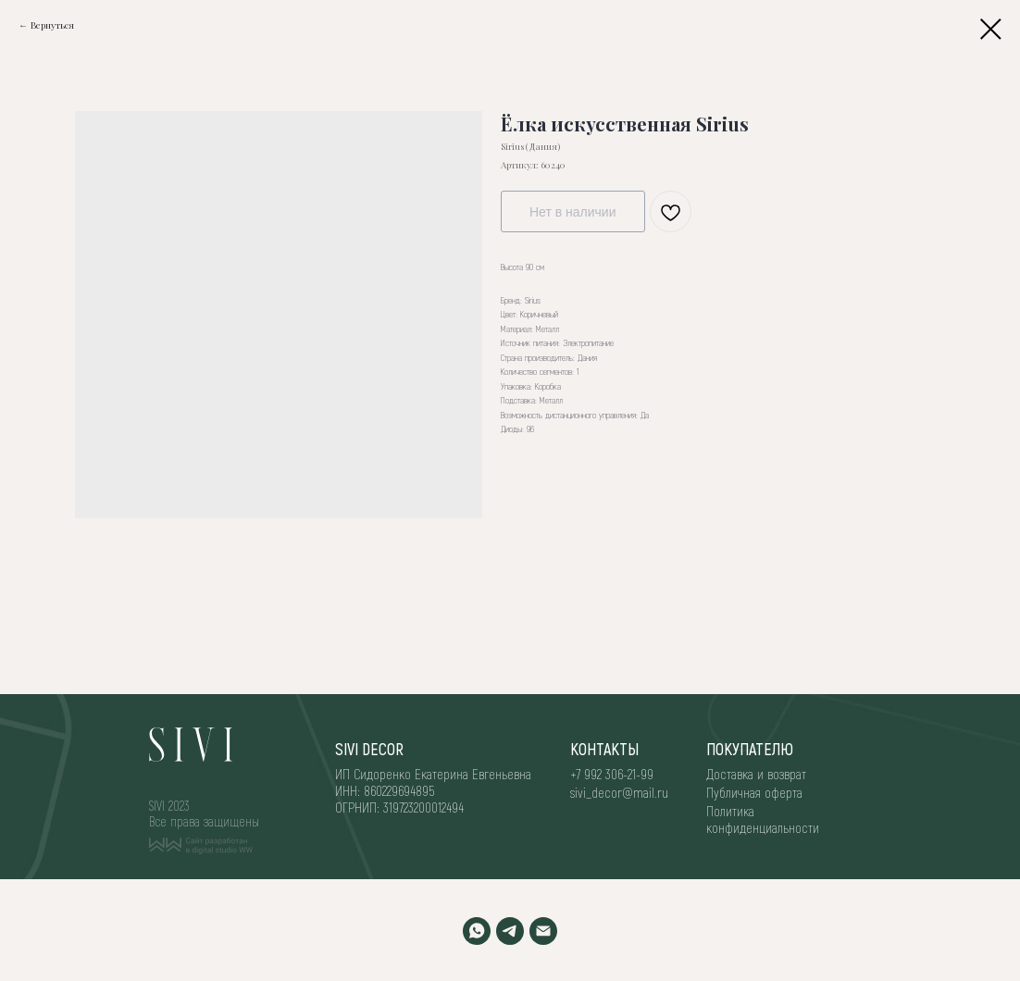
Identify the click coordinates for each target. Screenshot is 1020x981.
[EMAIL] (543, 931)
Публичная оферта (754, 792)
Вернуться (52, 25)
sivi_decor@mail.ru (619, 792)
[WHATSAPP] (477, 931)
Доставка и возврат (756, 773)
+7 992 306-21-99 (611, 773)
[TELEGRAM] (510, 931)
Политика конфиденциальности (762, 819)
